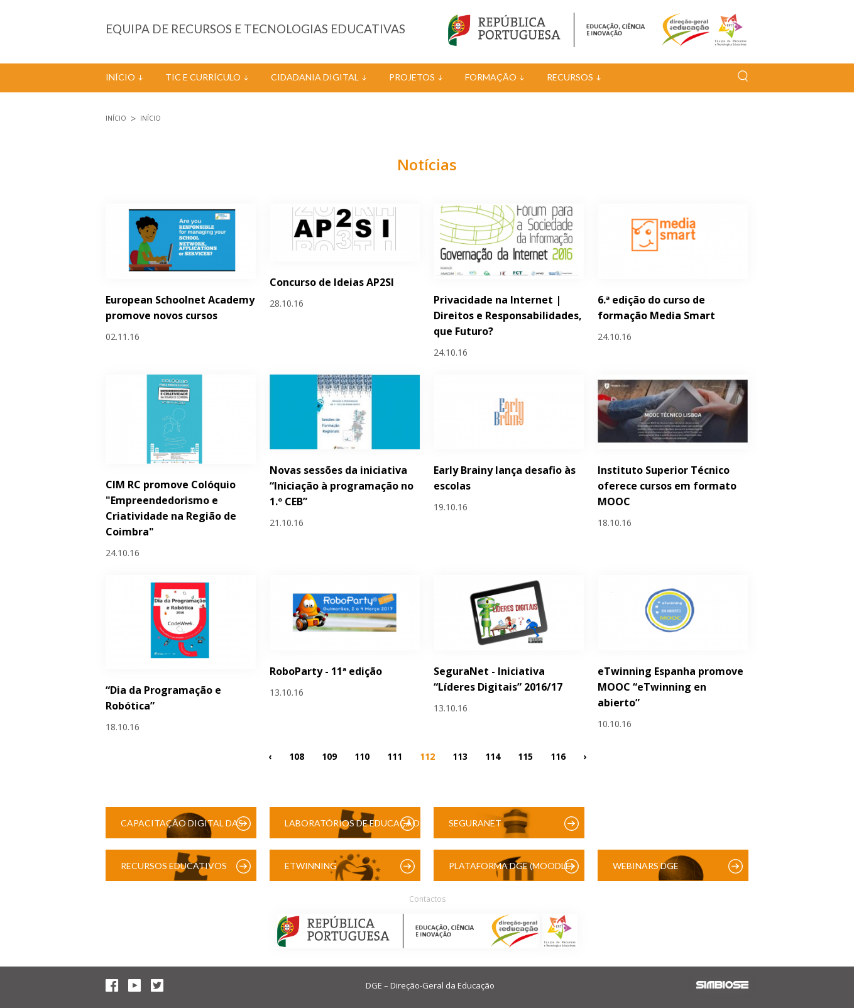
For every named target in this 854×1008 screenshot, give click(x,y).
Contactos (427, 899)
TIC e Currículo (203, 77)
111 (394, 756)
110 (362, 756)
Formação (491, 77)
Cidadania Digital (315, 77)
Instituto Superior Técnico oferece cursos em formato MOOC (667, 485)
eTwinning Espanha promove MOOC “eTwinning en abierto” (670, 686)
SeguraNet (475, 823)
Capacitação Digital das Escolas (182, 828)
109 (329, 756)
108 (296, 756)
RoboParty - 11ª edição (326, 671)
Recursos (570, 77)
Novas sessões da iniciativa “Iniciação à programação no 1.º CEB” (341, 485)
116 (558, 756)
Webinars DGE (646, 865)
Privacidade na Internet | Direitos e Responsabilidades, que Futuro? (508, 315)
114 (492, 756)
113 (460, 756)
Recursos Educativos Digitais (174, 870)
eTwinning (311, 865)
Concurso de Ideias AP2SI (332, 282)
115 (525, 756)
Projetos (412, 77)
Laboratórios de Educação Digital (352, 828)
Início (120, 77)
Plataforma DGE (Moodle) (511, 865)
